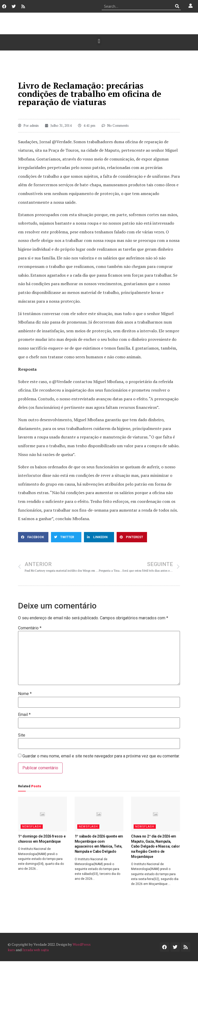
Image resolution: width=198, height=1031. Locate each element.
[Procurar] (177, 6)
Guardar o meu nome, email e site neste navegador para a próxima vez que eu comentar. (101, 756)
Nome (25, 694)
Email (24, 715)
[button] (99, 41)
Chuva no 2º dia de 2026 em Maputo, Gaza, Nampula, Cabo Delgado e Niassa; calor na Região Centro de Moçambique (155, 846)
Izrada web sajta (35, 949)
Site (21, 735)
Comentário (29, 628)
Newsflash (31, 826)
